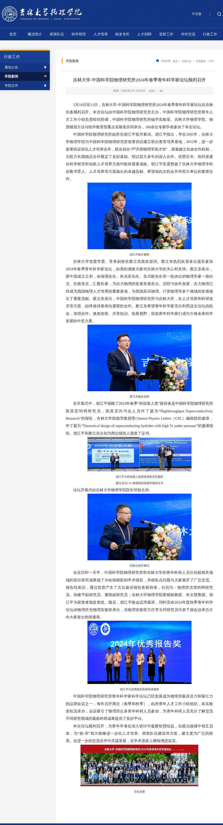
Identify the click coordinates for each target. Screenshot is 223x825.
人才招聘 (144, 34)
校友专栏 (122, 34)
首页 (13, 34)
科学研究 (79, 34)
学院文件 (11, 86)
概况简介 (35, 34)
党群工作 (166, 34)
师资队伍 (57, 34)
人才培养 (100, 34)
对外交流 (188, 34)
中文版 (196, 14)
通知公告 (11, 67)
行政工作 (210, 34)
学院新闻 (11, 76)
